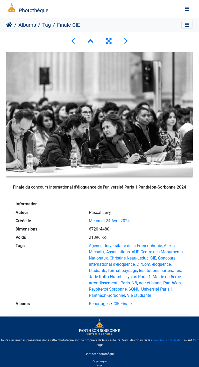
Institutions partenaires (160, 270)
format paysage (122, 270)
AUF (135, 251)
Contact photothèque (100, 354)
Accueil (9, 25)
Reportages (99, 303)
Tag (46, 25)
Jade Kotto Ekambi (106, 276)
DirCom (143, 264)
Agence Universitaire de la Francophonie (125, 245)
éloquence (161, 264)
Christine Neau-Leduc (129, 258)
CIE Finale (122, 303)
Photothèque (33, 10)
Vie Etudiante (139, 295)
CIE (153, 258)
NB (134, 282)
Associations (118, 251)
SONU (134, 289)
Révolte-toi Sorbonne (108, 289)
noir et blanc (150, 282)
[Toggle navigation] (187, 9)
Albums (27, 25)
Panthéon (172, 282)
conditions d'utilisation (168, 340)
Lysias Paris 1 (138, 276)
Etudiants (97, 270)
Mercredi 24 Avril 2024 (109, 220)
